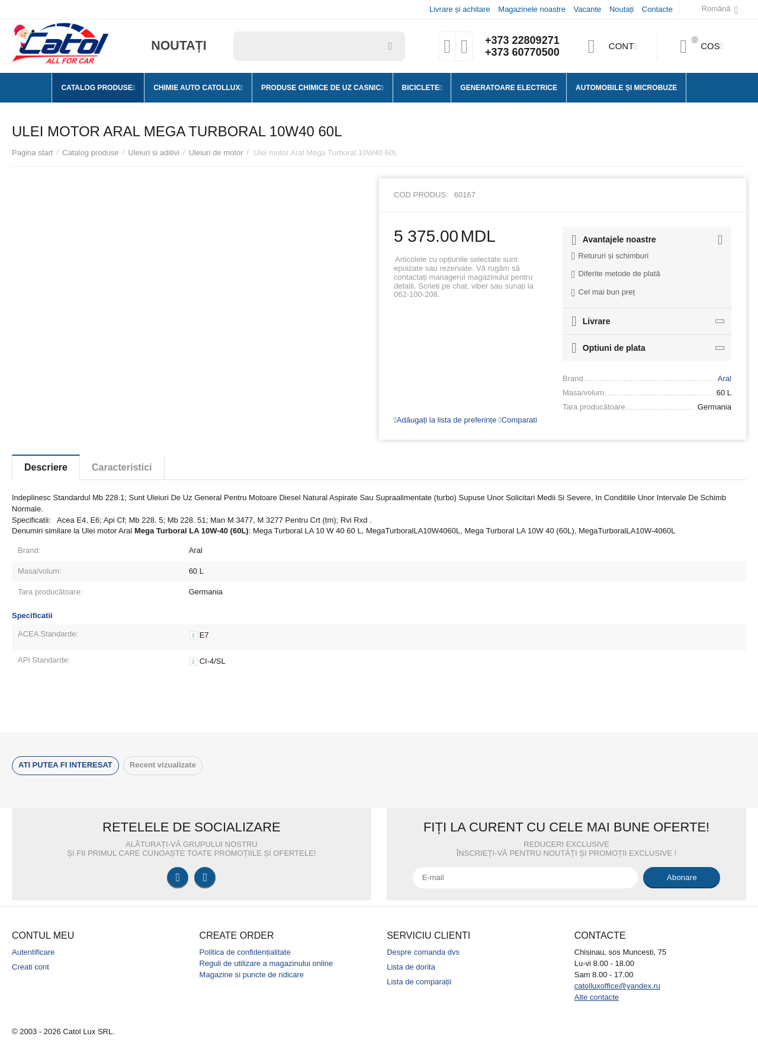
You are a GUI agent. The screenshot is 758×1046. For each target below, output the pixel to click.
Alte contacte (596, 997)
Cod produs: (421, 194)
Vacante (588, 9)
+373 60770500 (522, 52)
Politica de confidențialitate (245, 952)
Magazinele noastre (532, 9)
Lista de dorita (411, 966)
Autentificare (33, 952)
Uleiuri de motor (216, 152)
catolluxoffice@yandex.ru (617, 985)
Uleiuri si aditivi (153, 152)
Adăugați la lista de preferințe (445, 419)
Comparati (518, 419)
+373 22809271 (522, 40)
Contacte (657, 9)
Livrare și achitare (459, 9)
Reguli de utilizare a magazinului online (266, 963)
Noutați (621, 9)
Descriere (46, 467)
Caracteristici (122, 467)
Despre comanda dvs (423, 952)
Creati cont (30, 966)
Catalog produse (90, 152)
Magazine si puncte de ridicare (252, 974)
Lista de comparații (419, 981)
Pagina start (32, 152)
